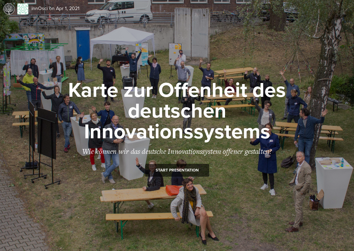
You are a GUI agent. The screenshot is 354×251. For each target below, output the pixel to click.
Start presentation (177, 170)
